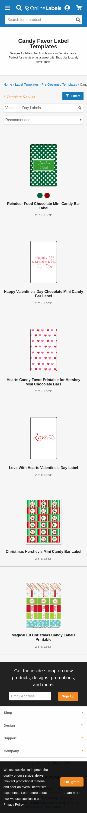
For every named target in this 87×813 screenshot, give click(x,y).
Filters (73, 96)
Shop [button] (8, 712)
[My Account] (67, 8)
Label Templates (27, 84)
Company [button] (11, 751)
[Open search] (78, 20)
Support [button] (10, 738)
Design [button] (9, 725)
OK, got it (72, 782)
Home (7, 84)
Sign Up (68, 696)
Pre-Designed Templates (59, 84)
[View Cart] (79, 8)
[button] (7, 8)
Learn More (72, 793)
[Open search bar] (19, 8)
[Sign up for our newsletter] (30, 696)
